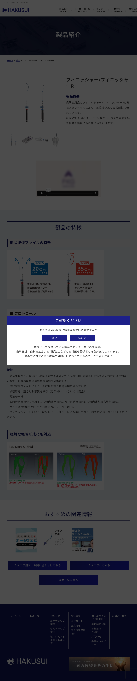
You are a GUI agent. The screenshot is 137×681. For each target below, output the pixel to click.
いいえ (82, 338)
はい (54, 338)
